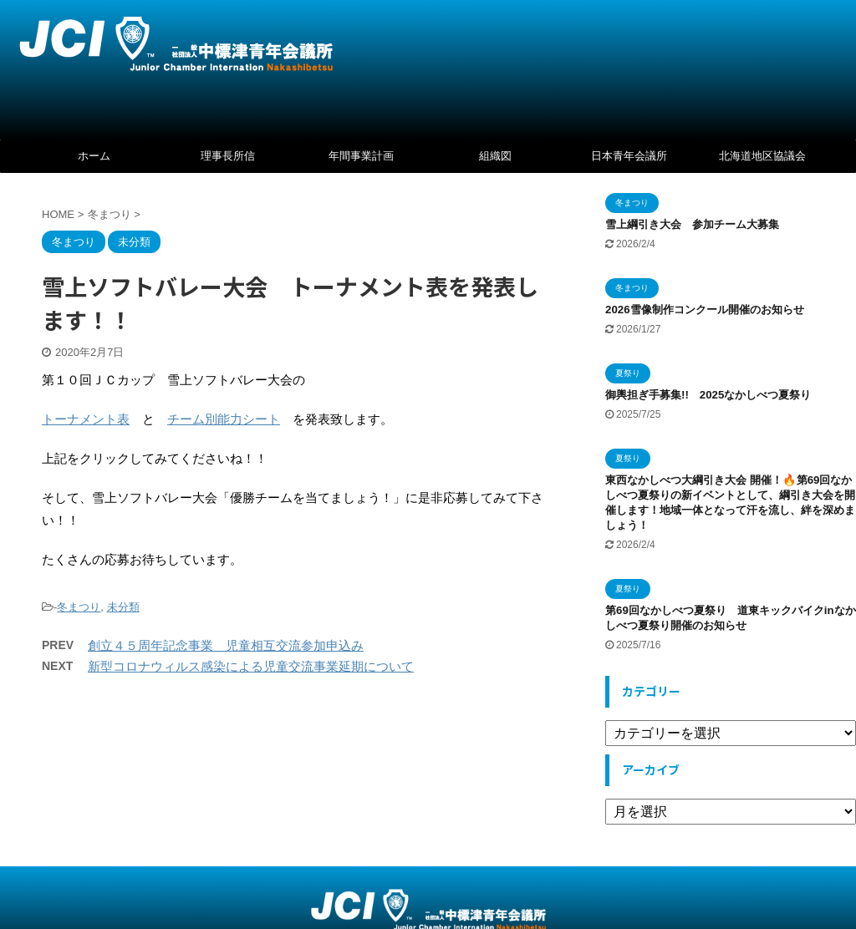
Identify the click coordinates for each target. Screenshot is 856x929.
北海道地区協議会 (762, 156)
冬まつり (78, 607)
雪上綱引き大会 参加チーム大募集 (692, 224)
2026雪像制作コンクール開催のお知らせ (704, 309)
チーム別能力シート (223, 419)
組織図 (495, 156)
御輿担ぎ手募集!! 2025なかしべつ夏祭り (713, 394)
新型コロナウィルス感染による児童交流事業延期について (251, 666)
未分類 (123, 607)
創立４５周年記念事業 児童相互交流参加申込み (226, 645)
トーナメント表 (86, 419)
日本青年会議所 (629, 156)
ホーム (94, 156)
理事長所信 (228, 156)
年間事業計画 (361, 156)
